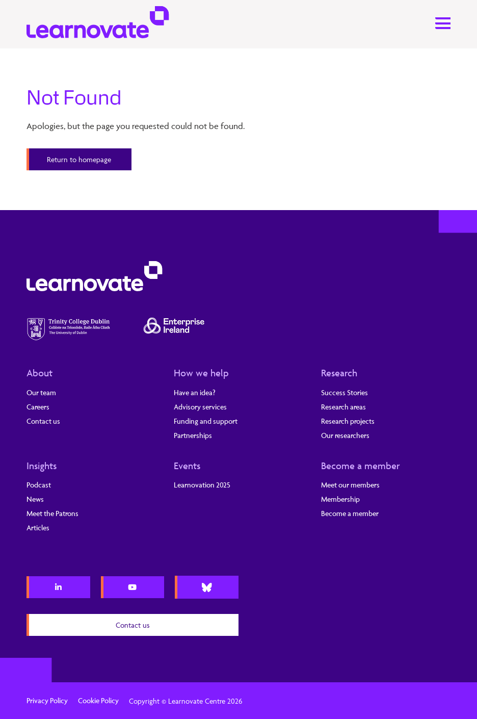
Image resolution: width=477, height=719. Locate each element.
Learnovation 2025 (202, 484)
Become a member (360, 465)
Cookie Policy (98, 700)
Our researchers (345, 435)
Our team (41, 392)
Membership (340, 499)
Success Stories (344, 392)
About (39, 373)
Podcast (38, 484)
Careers (37, 406)
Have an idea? (195, 392)
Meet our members (350, 484)
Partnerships (193, 435)
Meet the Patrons (52, 513)
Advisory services (200, 406)
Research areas (343, 406)
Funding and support (205, 421)
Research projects (348, 421)
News (35, 499)
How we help (201, 373)
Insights (41, 465)
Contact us (43, 421)
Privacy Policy (47, 700)
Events (187, 465)
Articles (37, 527)
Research (339, 373)
